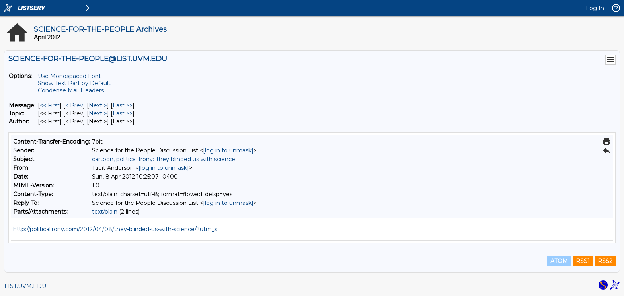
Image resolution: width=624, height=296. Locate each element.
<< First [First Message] (50, 105)
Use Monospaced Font (69, 76)
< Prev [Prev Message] (74, 105)
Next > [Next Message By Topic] (98, 113)
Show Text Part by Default (74, 83)
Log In (595, 8)
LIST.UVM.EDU (25, 286)
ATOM (559, 261)
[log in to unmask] (228, 150)
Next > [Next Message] (98, 105)
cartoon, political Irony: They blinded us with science (163, 159)
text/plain (104, 211)
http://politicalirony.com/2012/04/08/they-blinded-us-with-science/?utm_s (115, 229)
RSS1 (583, 261)
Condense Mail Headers (71, 90)
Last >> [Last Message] (123, 105)
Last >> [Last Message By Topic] (123, 113)
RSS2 (605, 261)
